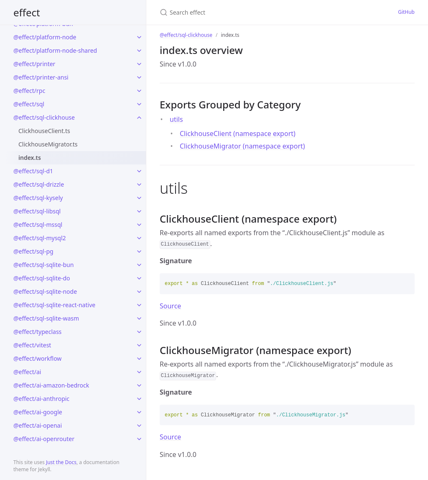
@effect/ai (27, 372)
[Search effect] (240, 12)
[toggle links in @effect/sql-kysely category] (139, 198)
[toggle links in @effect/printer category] (139, 64)
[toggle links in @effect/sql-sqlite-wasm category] (139, 318)
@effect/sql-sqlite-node (45, 291)
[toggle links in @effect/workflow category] (139, 358)
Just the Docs (61, 462)
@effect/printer (34, 64)
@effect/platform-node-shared (55, 50)
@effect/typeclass (37, 332)
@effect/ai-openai (37, 425)
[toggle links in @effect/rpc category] (139, 91)
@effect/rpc (29, 91)
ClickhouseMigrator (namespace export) (242, 146)
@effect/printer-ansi (41, 77)
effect (26, 12)
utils (176, 119)
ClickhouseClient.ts (44, 131)
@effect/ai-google (37, 412)
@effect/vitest (32, 345)
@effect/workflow (37, 358)
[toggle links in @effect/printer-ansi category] (139, 77)
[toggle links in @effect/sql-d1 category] (139, 171)
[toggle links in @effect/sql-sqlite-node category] (139, 291)
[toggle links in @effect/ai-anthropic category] (139, 399)
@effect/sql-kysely (38, 198)
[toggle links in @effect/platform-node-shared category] (139, 50)
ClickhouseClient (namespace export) (238, 133)
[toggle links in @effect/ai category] (139, 372)
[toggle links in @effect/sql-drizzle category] (139, 184)
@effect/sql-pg (33, 251)
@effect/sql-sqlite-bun (43, 265)
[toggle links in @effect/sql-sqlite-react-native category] (139, 305)
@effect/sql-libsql (37, 211)
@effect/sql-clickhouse (44, 117)
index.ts (29, 158)
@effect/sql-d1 (33, 171)
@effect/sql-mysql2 (39, 238)
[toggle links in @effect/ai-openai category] (139, 425)
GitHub (406, 11)
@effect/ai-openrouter (43, 439)
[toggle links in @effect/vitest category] (139, 345)
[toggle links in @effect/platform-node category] (139, 37)
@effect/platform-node (44, 37)
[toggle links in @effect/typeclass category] (139, 332)
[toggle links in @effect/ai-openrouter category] (139, 439)
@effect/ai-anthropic (41, 399)
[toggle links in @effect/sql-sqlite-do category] (139, 278)
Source (170, 306)
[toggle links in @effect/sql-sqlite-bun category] (139, 265)
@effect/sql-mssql (37, 224)
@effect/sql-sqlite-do (41, 278)
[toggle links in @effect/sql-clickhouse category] (139, 117)
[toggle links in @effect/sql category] (139, 104)
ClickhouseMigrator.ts (48, 144)
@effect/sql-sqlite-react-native (54, 305)
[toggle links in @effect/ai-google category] (139, 412)
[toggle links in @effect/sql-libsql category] (139, 211)
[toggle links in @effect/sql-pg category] (139, 251)
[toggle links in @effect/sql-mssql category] (139, 224)
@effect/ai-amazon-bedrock (51, 385)
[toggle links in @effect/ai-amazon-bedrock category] (139, 385)
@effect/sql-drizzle (38, 184)
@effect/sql (28, 104)
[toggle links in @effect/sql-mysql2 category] (139, 238)
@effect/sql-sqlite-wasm (46, 318)
